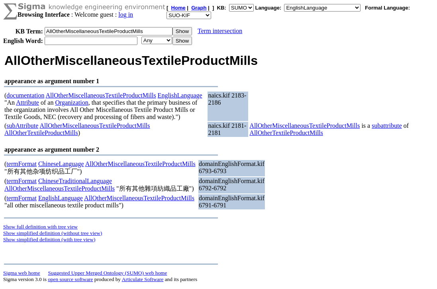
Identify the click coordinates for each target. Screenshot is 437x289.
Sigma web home (21, 273)
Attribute (27, 102)
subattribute (387, 125)
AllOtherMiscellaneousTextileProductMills (101, 95)
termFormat (21, 163)
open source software (70, 279)
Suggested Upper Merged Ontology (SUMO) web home (107, 273)
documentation (25, 95)
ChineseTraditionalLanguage (75, 181)
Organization (71, 102)
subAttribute (22, 125)
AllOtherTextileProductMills (41, 132)
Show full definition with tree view (40, 227)
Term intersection (220, 30)
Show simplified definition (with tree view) (49, 239)
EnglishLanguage (180, 95)
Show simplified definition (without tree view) (52, 233)
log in (125, 14)
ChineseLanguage (61, 163)
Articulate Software (143, 279)
